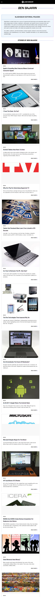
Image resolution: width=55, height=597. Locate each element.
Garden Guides (42, 579)
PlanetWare (30, 583)
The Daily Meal (16, 585)
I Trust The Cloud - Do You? (39, 62)
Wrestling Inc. (45, 585)
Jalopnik (37, 581)
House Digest (21, 581)
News (4, 58)
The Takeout (29, 585)
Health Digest (13, 581)
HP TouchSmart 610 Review (13, 249)
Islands (32, 581)
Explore (22, 579)
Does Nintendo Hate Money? (13, 284)
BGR (5, 579)
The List (23, 585)
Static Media (20, 572)
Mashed (47, 581)
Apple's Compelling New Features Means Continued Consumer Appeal (12, 63)
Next (30, 559)
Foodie (27, 579)
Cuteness (17, 579)
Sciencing (37, 583)
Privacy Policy (30, 570)
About (22, 570)
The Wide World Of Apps (12, 470)
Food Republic (33, 579)
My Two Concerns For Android (40, 401)
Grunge (7, 581)
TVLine (35, 585)
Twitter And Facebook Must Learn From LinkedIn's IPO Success (13, 137)
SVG (47, 583)
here (10, 34)
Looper (42, 581)
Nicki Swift (15, 583)
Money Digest (8, 583)
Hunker (27, 581)
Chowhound (10, 579)
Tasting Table (9, 585)
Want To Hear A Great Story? (40, 437)
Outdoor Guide (22, 583)
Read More (21, 75)
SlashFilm (43, 583)
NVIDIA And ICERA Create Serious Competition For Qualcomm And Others (39, 248)
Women (39, 585)
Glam (48, 579)
